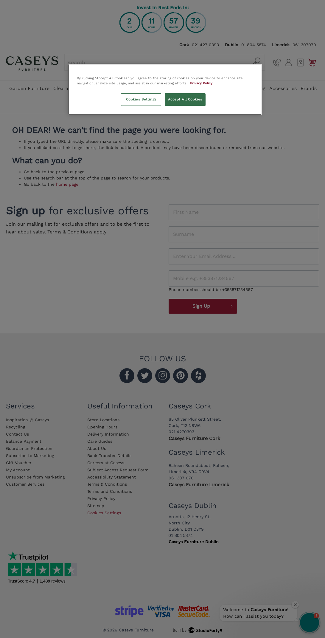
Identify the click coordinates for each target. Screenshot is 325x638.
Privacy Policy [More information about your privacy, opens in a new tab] (201, 83)
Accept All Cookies (185, 99)
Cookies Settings (141, 99)
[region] (165, 89)
